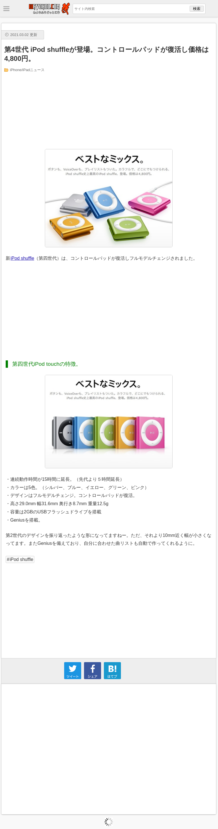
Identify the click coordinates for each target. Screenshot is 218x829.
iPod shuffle (22, 258)
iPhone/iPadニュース (27, 70)
